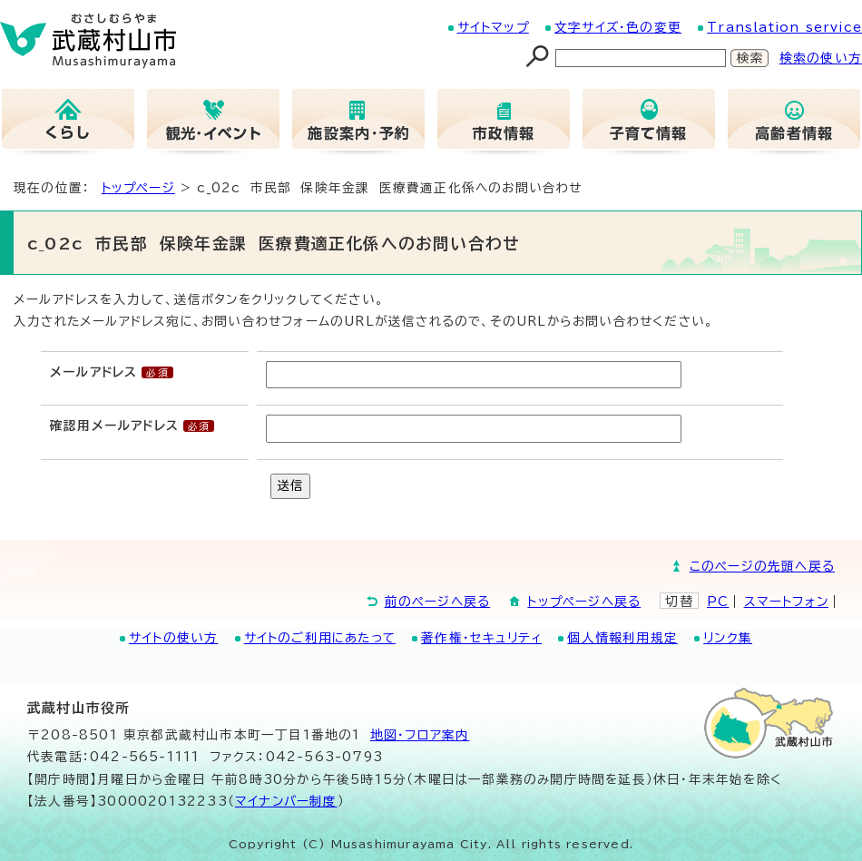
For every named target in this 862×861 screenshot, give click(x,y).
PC (718, 601)
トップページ (138, 187)
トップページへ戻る (584, 601)
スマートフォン (786, 601)
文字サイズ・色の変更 (617, 27)
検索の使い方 (820, 58)
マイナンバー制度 (286, 801)
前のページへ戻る (438, 601)
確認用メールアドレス (114, 425)
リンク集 (727, 637)
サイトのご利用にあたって (320, 637)
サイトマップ (493, 27)
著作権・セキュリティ (481, 637)
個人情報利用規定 (622, 637)
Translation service (784, 27)
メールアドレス (93, 372)
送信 (290, 485)
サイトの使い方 (173, 637)
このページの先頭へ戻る (762, 566)
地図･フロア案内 (420, 735)
